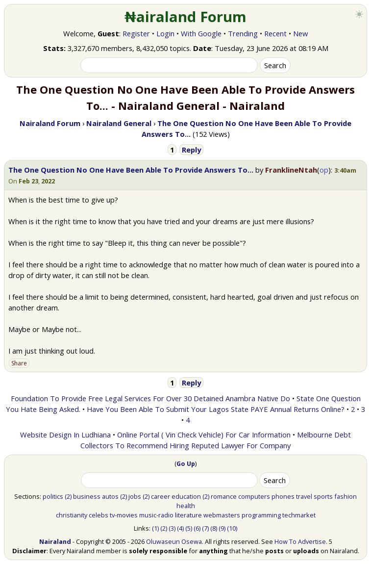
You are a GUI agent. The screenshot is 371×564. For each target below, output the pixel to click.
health (185, 505)
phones (283, 496)
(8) (213, 528)
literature (188, 515)
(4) (180, 528)
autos (110, 496)
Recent (275, 33)
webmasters (221, 515)
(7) (205, 528)
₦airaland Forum (185, 16)
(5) (188, 528)
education (186, 496)
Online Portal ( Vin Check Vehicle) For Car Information (204, 434)
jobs (134, 496)
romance (224, 496)
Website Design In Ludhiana (65, 434)
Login (165, 33)
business (86, 496)
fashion (345, 496)
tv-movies (124, 515)
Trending (243, 33)
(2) (68, 496)
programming (261, 515)
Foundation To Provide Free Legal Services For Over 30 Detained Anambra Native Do (150, 398)
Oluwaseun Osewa (174, 541)
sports (323, 496)
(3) (172, 528)
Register (136, 33)
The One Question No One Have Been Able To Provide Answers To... (130, 170)
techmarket (299, 515)
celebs (98, 515)
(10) (232, 528)
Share (19, 363)
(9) (222, 528)
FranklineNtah (291, 170)
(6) (197, 528)
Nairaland (55, 541)
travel (304, 496)
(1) (155, 528)
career (160, 496)
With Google (201, 33)
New (300, 33)
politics (53, 496)
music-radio (156, 515)
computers (254, 496)
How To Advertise (300, 541)
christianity (71, 515)
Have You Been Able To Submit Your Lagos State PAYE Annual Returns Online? (216, 409)
